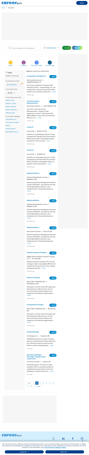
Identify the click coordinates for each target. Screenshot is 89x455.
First (29, 383)
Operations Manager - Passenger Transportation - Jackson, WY (36, 357)
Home (3, 8)
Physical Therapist (33, 277)
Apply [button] (53, 76)
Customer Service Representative (33, 102)
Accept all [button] (23, 452)
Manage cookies (61, 447)
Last (38, 386)
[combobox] (24, 48)
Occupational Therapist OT (36, 76)
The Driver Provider (12, 122)
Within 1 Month (11, 106)
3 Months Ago (10, 113)
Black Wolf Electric (12, 132)
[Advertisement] (44, 26)
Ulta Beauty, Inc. (11, 119)
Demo (82, 3)
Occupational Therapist (35, 305)
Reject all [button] (63, 452)
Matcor (8, 125)
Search (66, 48)
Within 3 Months (11, 110)
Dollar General (10, 129)
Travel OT (30, 127)
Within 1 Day (10, 100)
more (54, 92)
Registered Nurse (33, 173)
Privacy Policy (49, 447)
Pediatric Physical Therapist (37, 252)
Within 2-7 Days (11, 103)
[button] (51, 48)
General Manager (33, 332)
